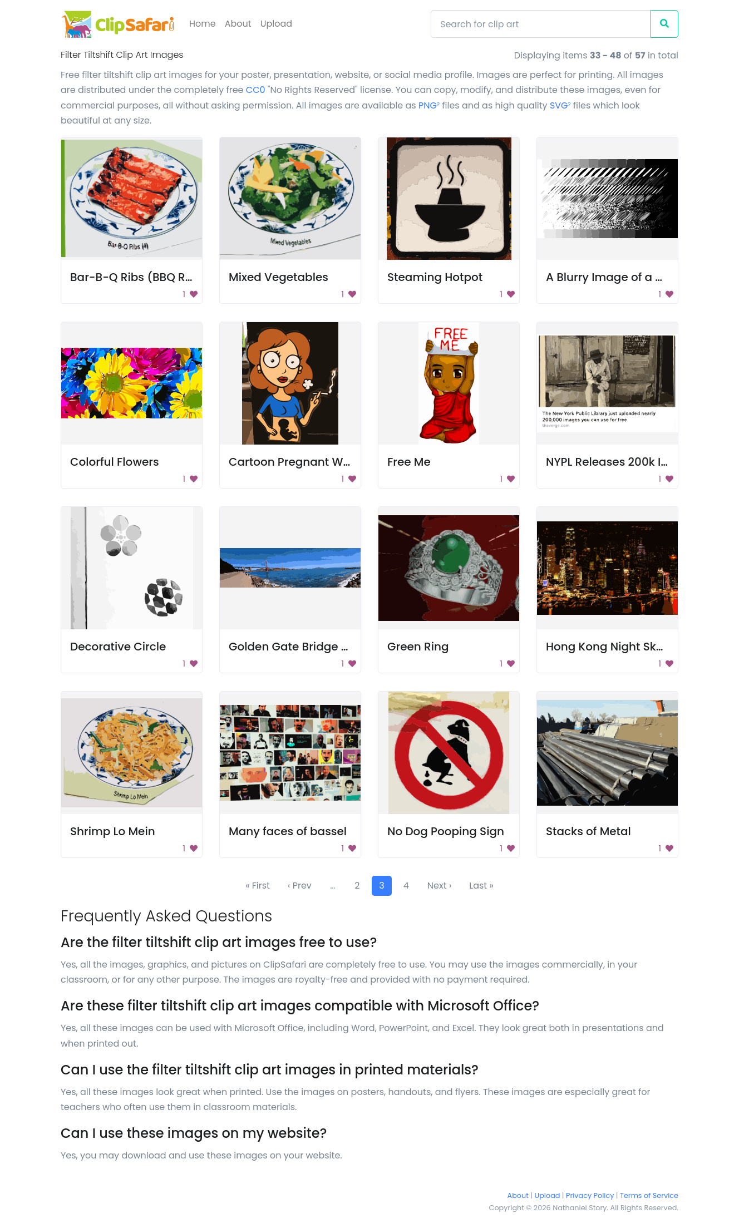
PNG (429, 105)
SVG (560, 105)
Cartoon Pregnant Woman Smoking (328, 462)
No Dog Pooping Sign (445, 831)
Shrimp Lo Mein (112, 831)
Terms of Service (649, 1195)
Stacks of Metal (588, 831)
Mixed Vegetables (278, 277)
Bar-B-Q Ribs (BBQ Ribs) (138, 277)
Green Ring (418, 646)
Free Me (409, 462)
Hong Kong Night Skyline (614, 646)
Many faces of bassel (288, 831)
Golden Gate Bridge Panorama (315, 646)
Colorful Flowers (114, 462)
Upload (276, 23)
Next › (439, 885)
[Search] (541, 24)
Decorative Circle (118, 646)
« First (257, 885)
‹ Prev (300, 885)
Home (202, 23)
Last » (481, 885)
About (238, 23)
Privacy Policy (590, 1195)
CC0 (255, 89)
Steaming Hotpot (434, 277)
